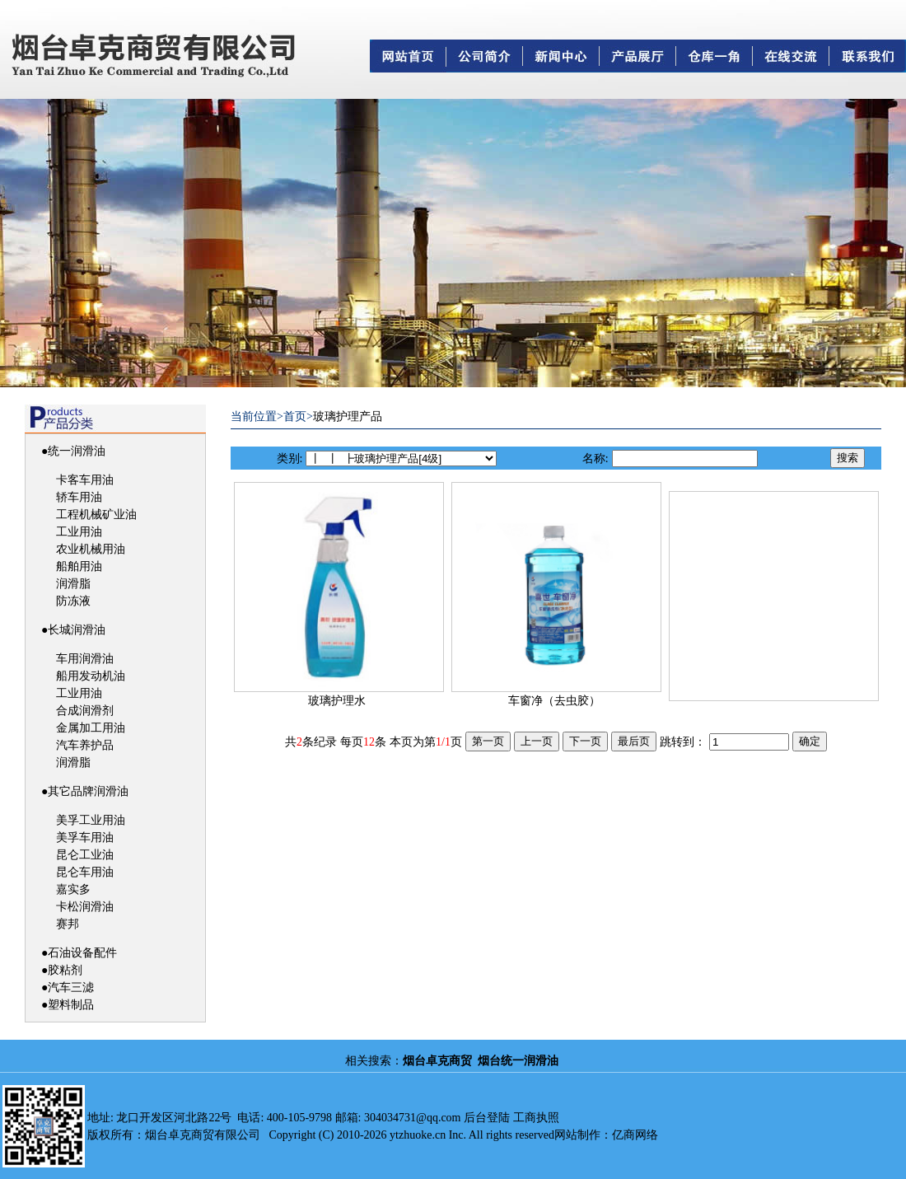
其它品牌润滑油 (88, 791)
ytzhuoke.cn (418, 1135)
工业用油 (79, 532)
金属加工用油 (90, 728)
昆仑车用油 (85, 872)
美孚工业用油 (90, 820)
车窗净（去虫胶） (554, 701)
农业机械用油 (90, 549)
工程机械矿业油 (96, 514)
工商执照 (536, 1117)
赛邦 (67, 924)
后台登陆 (487, 1117)
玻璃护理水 (337, 701)
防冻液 (73, 601)
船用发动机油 (90, 676)
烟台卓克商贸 (437, 1061)
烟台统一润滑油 (518, 1061)
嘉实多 (73, 889)
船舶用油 (79, 566)
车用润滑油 (85, 659)
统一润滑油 (76, 451)
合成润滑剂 (85, 710)
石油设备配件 (82, 953)
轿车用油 (79, 497)
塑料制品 (71, 1005)
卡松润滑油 (85, 907)
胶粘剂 (65, 970)
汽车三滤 (71, 987)
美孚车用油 (85, 837)
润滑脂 (73, 584)
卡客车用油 (85, 480)
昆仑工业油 (85, 855)
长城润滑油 (76, 630)
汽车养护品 (85, 745)
